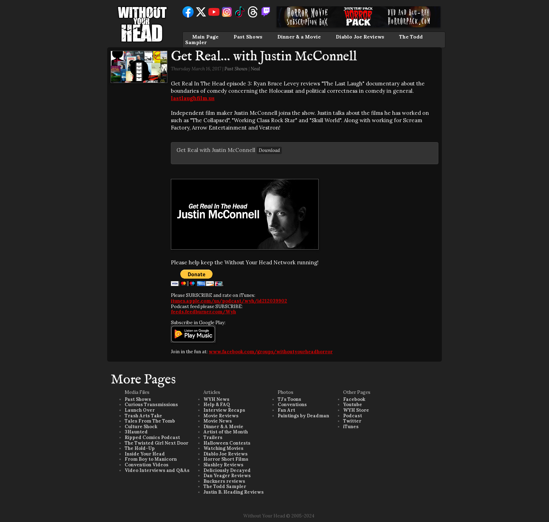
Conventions (292, 405)
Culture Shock (141, 427)
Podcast (352, 416)
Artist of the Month (225, 432)
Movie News (217, 421)
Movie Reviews (220, 416)
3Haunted (136, 432)
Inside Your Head (145, 454)
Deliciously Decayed (227, 470)
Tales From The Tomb (150, 421)
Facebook (354, 399)
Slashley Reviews (223, 465)
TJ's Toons (289, 399)
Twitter (352, 421)
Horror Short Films (225, 459)
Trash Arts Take (143, 416)
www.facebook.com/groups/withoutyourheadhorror (271, 352)
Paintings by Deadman (303, 416)
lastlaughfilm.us (193, 98)
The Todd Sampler (224, 486)
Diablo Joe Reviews (360, 37)
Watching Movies (223, 448)
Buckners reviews (224, 481)
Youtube (352, 405)
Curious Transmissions (151, 405)
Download (269, 150)
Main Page (205, 37)
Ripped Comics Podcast (152, 437)
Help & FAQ (216, 405)
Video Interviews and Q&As (157, 470)
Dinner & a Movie (299, 37)
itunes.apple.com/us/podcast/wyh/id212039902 (229, 301)
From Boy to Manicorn (151, 459)
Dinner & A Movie (223, 427)
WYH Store (356, 410)
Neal (255, 69)
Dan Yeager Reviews (227, 476)
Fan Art (286, 410)
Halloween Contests (226, 443)
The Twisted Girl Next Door (156, 443)
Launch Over (140, 410)
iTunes (351, 427)
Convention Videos (146, 465)
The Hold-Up (140, 448)
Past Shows (248, 37)
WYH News (216, 399)
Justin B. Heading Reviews (233, 492)
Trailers (212, 437)
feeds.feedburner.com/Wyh (203, 312)
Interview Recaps (224, 410)
